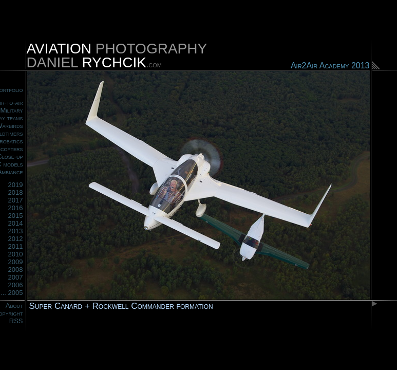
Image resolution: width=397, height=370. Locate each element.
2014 (15, 223)
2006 (15, 285)
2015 (15, 215)
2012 (15, 239)
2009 (15, 262)
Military (11, 110)
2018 (15, 192)
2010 (15, 254)
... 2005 (12, 293)
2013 (15, 231)
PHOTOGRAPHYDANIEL (117, 55)
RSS (16, 321)
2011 (15, 246)
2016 (15, 208)
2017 (15, 200)
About (14, 305)
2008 (15, 269)
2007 (15, 277)
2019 (15, 185)
